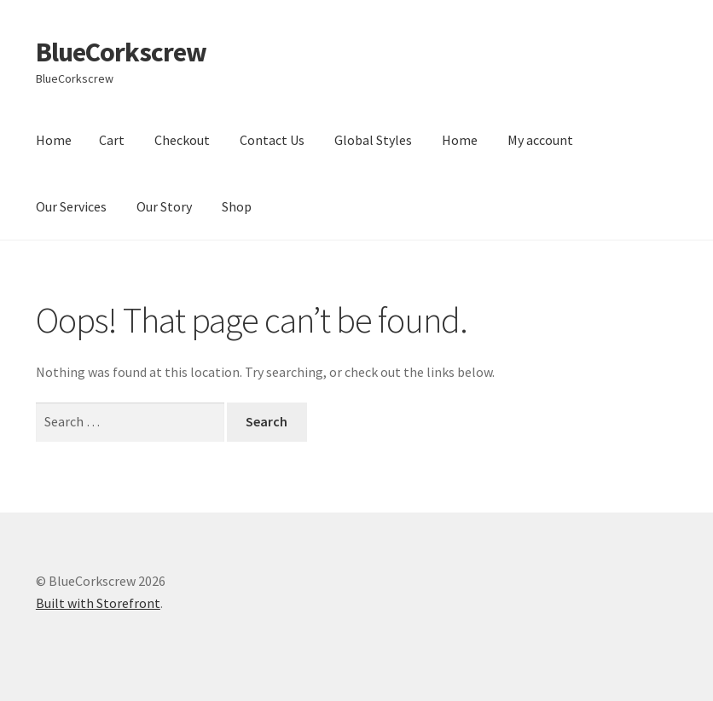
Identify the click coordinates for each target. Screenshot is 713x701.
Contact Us (272, 139)
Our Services (71, 206)
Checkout (182, 139)
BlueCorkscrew (121, 52)
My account (540, 139)
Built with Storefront (98, 602)
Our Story (164, 206)
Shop (237, 206)
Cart (112, 139)
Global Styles (373, 139)
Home (54, 139)
